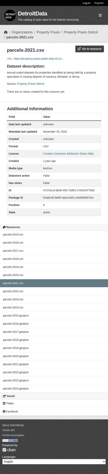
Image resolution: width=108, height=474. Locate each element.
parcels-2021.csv (19, 37)
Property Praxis (48, 32)
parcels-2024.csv (13, 307)
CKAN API (8, 430)
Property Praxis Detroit (81, 32)
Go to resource (89, 48)
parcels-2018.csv (13, 258)
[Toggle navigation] (100, 15)
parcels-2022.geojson (16, 372)
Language (8, 456)
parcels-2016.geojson (16, 323)
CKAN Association (13, 435)
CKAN (8, 450)
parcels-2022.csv (13, 291)
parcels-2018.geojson (16, 339)
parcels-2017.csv (13, 250)
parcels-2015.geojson (16, 315)
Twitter (8, 403)
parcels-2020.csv (13, 275)
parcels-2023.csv (13, 299)
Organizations (22, 32)
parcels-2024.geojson (16, 388)
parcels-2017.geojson (16, 331)
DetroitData (32, 13)
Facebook (10, 411)
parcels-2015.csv (13, 234)
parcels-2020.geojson (16, 356)
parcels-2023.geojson (16, 380)
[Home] (6, 32)
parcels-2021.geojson (16, 364)
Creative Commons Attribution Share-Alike (68, 153)
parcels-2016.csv (13, 242)
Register (99, 3)
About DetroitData (13, 425)
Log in (86, 3)
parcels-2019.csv (13, 266)
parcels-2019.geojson (16, 348)
